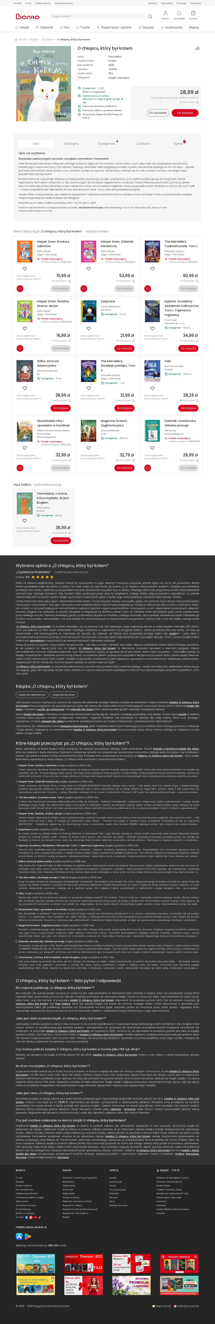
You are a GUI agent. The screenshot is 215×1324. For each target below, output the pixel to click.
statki (56, 198)
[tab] (36, 143)
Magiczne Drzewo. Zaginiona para (39, 925)
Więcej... (194, 27)
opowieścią (37, 640)
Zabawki (46, 27)
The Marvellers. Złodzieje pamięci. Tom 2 (43, 877)
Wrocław (21, 1157)
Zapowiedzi (167, 3)
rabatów (115, 1109)
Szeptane (24, 829)
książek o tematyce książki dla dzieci (176, 748)
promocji (129, 1109)
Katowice (63, 1157)
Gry (66, 27)
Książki (24, 27)
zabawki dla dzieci (82, 709)
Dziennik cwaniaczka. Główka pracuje (41, 941)
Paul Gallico (115, 56)
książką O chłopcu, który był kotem (95, 729)
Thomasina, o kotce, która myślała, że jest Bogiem (49, 957)
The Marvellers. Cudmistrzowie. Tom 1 (41, 797)
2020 (111, 65)
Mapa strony (163, 1306)
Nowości (153, 3)
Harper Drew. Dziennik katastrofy (38, 781)
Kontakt (17, 3)
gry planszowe (55, 709)
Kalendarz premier (188, 1306)
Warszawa (192, 1154)
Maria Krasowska (174, 366)
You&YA (169, 369)
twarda (113, 69)
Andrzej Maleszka (110, 430)
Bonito (23, 39)
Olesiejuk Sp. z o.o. (174, 323)
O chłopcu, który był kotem (33, 626)
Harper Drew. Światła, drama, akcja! (40, 813)
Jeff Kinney (170, 430)
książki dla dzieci (34, 714)
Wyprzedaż (195, 3)
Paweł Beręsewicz (110, 306)
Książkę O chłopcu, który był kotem (115, 1054)
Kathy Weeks (44, 251)
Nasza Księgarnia (46, 437)
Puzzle (85, 27)
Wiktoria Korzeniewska (49, 430)
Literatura (106, 309)
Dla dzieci (123, 78)
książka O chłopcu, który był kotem (101, 1034)
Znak (103, 433)
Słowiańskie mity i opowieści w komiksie (42, 909)
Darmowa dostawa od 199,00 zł (100, 106)
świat (93, 189)
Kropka (112, 60)
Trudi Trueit (171, 320)
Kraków (180, 1154)
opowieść (57, 158)
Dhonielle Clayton (174, 251)
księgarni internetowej (74, 726)
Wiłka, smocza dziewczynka (35, 861)
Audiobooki (173, 27)
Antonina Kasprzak (47, 370)
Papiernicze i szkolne (116, 27)
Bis (38, 374)
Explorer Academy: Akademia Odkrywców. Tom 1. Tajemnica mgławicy (61, 845)
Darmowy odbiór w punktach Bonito (102, 110)
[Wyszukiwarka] (98, 16)
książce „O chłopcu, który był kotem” (160, 755)
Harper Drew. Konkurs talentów (37, 765)
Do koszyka (60, 288)
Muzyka (148, 27)
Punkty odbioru (43, 3)
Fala (21, 893)
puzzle (41, 709)
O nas (28, 3)
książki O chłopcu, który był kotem (92, 1000)
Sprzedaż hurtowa (64, 3)
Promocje (181, 3)
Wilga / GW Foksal (47, 254)
